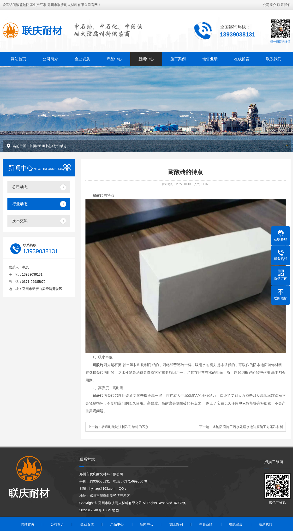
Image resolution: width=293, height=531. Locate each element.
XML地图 (112, 510)
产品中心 (114, 58)
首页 (33, 146)
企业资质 (82, 58)
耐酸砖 (98, 195)
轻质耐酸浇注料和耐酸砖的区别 (125, 427)
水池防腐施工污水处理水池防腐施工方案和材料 (248, 427)
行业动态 (60, 146)
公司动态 (20, 187)
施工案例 (178, 58)
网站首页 (18, 58)
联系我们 (284, 4)
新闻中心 (146, 58)
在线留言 (242, 58)
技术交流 (20, 221)
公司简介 (269, 4)
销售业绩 (210, 58)
